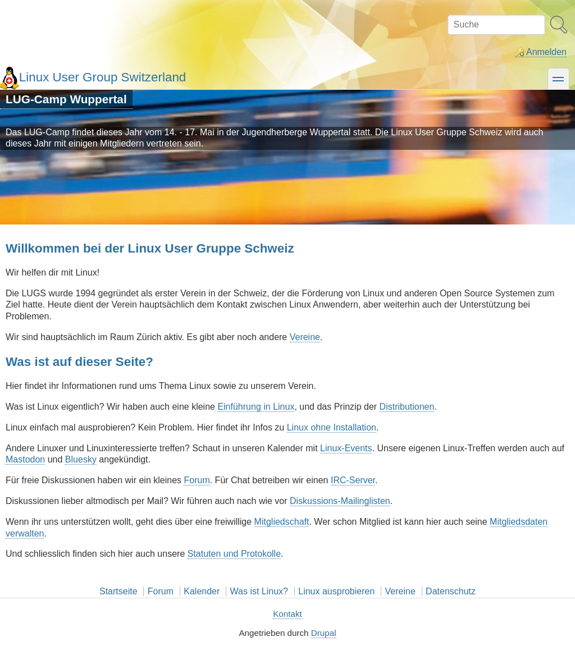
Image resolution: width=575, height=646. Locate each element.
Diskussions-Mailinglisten (340, 501)
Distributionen (407, 406)
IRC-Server (353, 480)
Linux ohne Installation (331, 427)
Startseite (118, 591)
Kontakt (287, 613)
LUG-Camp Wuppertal (66, 99)
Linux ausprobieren (336, 591)
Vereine (305, 337)
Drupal (323, 633)
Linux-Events (346, 448)
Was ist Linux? (259, 591)
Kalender (202, 591)
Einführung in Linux (255, 406)
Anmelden (546, 52)
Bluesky (81, 459)
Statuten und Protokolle (234, 553)
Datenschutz (451, 591)
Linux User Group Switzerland (102, 77)
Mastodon (25, 459)
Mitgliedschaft (281, 521)
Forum (196, 480)
